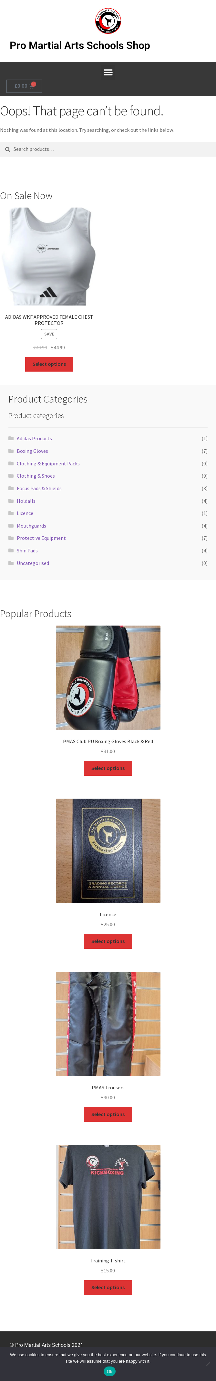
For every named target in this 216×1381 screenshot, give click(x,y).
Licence (25, 513)
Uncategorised (33, 563)
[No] (208, 1364)
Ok (109, 1371)
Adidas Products (34, 438)
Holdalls (26, 501)
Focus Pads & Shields (39, 488)
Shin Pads (27, 550)
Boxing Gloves (32, 451)
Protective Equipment (41, 538)
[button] (108, 72)
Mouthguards (31, 525)
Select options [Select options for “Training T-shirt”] (108, 1287)
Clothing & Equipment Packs (48, 463)
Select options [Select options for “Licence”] (108, 941)
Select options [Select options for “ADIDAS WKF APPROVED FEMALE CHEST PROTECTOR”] (49, 364)
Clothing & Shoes (36, 475)
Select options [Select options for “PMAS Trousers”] (108, 1114)
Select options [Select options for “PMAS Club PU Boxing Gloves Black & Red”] (108, 768)
